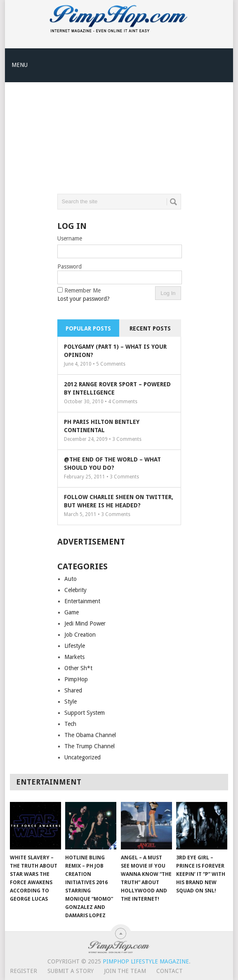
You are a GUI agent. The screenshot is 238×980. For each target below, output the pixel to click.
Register (23, 971)
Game (71, 612)
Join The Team (125, 971)
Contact (169, 971)
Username (69, 238)
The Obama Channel (90, 735)
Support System (84, 712)
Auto (70, 579)
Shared (73, 690)
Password (69, 266)
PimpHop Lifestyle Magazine (146, 961)
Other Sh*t (78, 668)
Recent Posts (150, 328)
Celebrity (75, 590)
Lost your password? (83, 298)
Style (70, 701)
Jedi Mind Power (85, 623)
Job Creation (80, 634)
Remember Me (82, 290)
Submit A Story (70, 971)
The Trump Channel (89, 746)
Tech (70, 724)
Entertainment (82, 601)
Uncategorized (82, 757)
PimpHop (76, 679)
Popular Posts (88, 328)
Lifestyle (74, 645)
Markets (74, 657)
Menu (20, 65)
